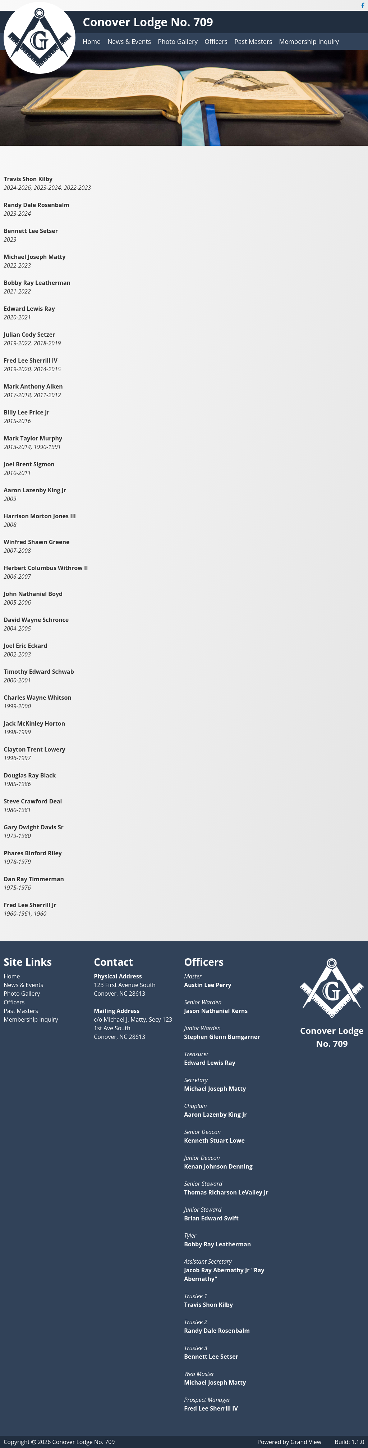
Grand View (305, 1442)
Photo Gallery (178, 41)
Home (92, 41)
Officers (215, 41)
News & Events (129, 41)
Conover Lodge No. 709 (148, 22)
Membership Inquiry (309, 41)
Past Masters (253, 41)
